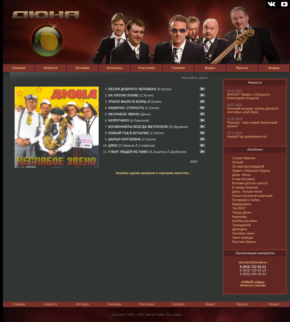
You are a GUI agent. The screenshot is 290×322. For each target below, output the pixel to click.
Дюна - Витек (241, 175)
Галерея (178, 68)
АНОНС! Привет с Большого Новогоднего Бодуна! (248, 96)
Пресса (242, 68)
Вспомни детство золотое (250, 183)
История (82, 68)
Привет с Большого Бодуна (251, 170)
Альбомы (114, 68)
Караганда (239, 216)
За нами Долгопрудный (248, 166)
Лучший (237, 162)
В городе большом (245, 187)
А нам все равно (243, 179)
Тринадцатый (241, 225)
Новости (51, 68)
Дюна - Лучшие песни (247, 191)
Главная (19, 68)
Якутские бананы (244, 241)
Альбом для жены (244, 221)
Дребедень (239, 229)
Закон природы (242, 237)
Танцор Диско (241, 212)
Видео (210, 68)
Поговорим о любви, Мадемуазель (246, 202)
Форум (274, 68)
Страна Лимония (243, 158)
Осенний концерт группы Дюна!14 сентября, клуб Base (253, 110)
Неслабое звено (243, 233)
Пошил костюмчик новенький (252, 195)
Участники (146, 68)
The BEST (239, 208)
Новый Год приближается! (247, 136)
